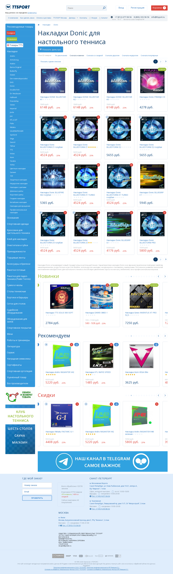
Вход (121, 7)
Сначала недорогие (130, 55)
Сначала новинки (77, 55)
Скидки (46, 395)
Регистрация (137, 7)
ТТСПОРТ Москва (60, 18)
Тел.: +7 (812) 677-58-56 (101, 496)
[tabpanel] (101, 304)
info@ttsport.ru (158, 17)
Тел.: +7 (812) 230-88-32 (101, 509)
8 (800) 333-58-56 (141, 17)
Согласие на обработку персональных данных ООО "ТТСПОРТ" (65, 569)
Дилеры (72, 18)
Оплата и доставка (43, 18)
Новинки (48, 276)
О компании (13, 18)
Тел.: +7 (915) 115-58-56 (71, 525)
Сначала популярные (149, 55)
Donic (56, 25)
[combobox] (86, 8)
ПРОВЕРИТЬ (37, 498)
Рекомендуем (54, 335)
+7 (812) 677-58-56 (123, 17)
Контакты (83, 18)
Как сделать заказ (27, 18)
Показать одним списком (51, 61)
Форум (94, 18)
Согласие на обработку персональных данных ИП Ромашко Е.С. (108, 569)
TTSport (18, 6)
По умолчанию (61, 55)
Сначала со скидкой (95, 55)
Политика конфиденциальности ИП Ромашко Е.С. (103, 567)
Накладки (46, 25)
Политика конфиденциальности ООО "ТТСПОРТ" (70, 567)
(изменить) (32, 13)
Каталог (104, 18)
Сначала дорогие (112, 55)
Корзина (159, 7)
